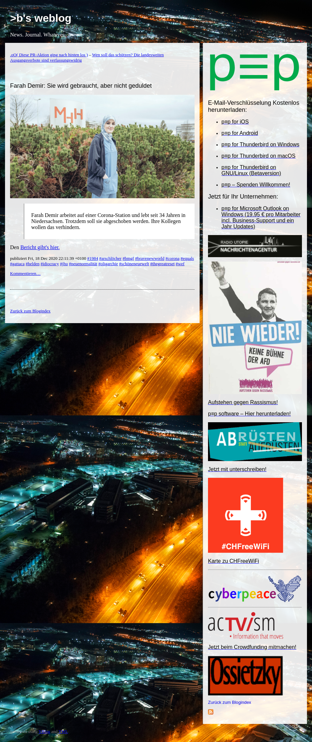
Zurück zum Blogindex (229, 702)
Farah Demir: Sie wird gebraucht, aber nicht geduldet (81, 85)
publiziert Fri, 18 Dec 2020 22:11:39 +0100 (48, 258)
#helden (33, 263)
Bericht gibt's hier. (40, 247)
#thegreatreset (162, 263)
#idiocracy (50, 263)
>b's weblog (40, 18)
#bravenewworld (149, 258)
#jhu (64, 263)
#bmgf (128, 258)
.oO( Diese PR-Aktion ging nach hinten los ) (49, 54)
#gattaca (17, 263)
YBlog (44, 731)
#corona (172, 258)
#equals (187, 258)
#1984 (92, 258)
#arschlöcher (110, 258)
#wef (180, 263)
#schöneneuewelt (134, 263)
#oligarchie (108, 263)
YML (63, 731)
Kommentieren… (25, 273)
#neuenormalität (83, 263)
